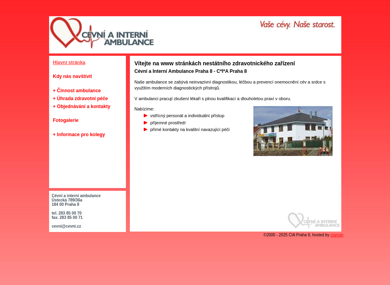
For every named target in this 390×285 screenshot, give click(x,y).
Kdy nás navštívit (72, 76)
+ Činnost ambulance (77, 90)
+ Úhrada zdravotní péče (80, 98)
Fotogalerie (66, 120)
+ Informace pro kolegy (79, 134)
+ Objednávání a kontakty (81, 106)
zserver (337, 235)
